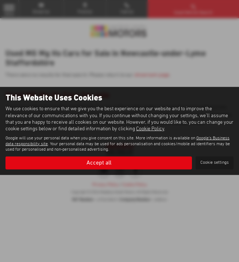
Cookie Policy (150, 128)
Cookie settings (214, 162)
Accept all (98, 163)
